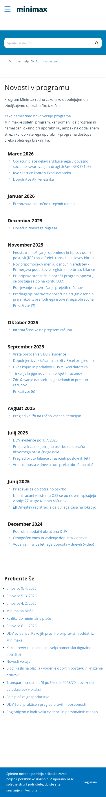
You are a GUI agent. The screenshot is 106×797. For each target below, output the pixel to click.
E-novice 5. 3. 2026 (25, 595)
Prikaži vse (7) (24, 305)
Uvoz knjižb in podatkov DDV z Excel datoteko (50, 367)
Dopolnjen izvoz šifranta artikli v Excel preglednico (54, 360)
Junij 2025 (19, 481)
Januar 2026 (21, 196)
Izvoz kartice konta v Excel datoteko (42, 172)
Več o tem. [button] (33, 790)
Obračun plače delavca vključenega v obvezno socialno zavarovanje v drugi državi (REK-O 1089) (53, 164)
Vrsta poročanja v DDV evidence (39, 354)
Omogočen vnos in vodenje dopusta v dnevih (50, 537)
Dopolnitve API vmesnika (33, 179)
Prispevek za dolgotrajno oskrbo (39, 489)
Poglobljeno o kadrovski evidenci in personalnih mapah (55, 711)
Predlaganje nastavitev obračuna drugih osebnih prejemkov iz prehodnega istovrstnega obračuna (53, 297)
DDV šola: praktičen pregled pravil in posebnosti (49, 704)
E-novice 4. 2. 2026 (25, 603)
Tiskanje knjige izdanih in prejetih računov (47, 373)
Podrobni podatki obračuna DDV (40, 531)
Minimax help (19, 61)
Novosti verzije (22, 661)
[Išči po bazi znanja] (48, 43)
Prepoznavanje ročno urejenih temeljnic (46, 203)
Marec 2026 (21, 153)
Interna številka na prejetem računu (42, 329)
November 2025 (25, 244)
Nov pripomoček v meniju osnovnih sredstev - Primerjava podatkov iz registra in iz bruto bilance (54, 267)
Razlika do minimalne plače (32, 618)
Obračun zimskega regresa (35, 228)
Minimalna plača (23, 610)
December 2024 (25, 524)
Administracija (46, 61)
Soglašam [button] (90, 782)
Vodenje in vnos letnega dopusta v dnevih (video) (53, 544)
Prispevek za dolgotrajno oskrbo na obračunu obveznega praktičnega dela (51, 449)
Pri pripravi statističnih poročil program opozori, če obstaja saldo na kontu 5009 (53, 278)
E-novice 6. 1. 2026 (25, 625)
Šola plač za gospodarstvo (31, 696)
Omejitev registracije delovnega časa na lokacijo (54, 507)
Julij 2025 (18, 432)
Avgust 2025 (21, 408)
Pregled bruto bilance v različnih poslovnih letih (52, 458)
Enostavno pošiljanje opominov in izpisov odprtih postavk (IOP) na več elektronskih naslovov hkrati (54, 255)
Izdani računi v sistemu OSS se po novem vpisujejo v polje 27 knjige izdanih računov (54, 498)
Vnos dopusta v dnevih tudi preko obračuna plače (54, 464)
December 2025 (25, 220)
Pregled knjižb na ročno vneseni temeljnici (47, 415)
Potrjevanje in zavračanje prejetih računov (48, 287)
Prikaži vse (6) (24, 391)
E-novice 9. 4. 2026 (25, 588)
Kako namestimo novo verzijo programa (37, 116)
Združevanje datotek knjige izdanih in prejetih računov (50, 382)
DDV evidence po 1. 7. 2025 (35, 440)
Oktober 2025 (23, 322)
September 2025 (26, 346)
